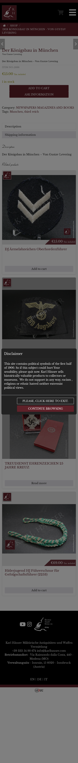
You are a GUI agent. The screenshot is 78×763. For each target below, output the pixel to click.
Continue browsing (45, 408)
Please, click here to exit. (45, 401)
